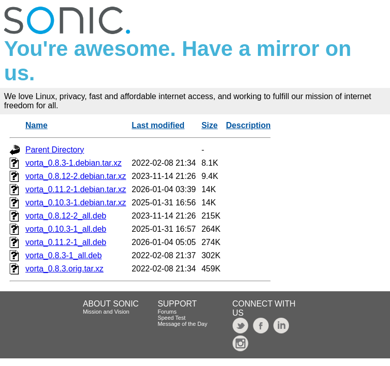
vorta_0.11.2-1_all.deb (65, 242)
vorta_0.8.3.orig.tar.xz (64, 268)
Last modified (158, 125)
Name (36, 125)
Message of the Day (182, 324)
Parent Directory (54, 149)
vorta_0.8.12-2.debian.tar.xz (75, 176)
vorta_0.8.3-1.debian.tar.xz (73, 163)
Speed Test (171, 318)
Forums (166, 312)
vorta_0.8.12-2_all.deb (65, 215)
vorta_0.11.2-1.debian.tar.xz (75, 189)
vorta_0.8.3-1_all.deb (63, 255)
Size (210, 125)
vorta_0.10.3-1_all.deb (65, 229)
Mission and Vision (106, 312)
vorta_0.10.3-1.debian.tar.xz (75, 202)
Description (248, 125)
